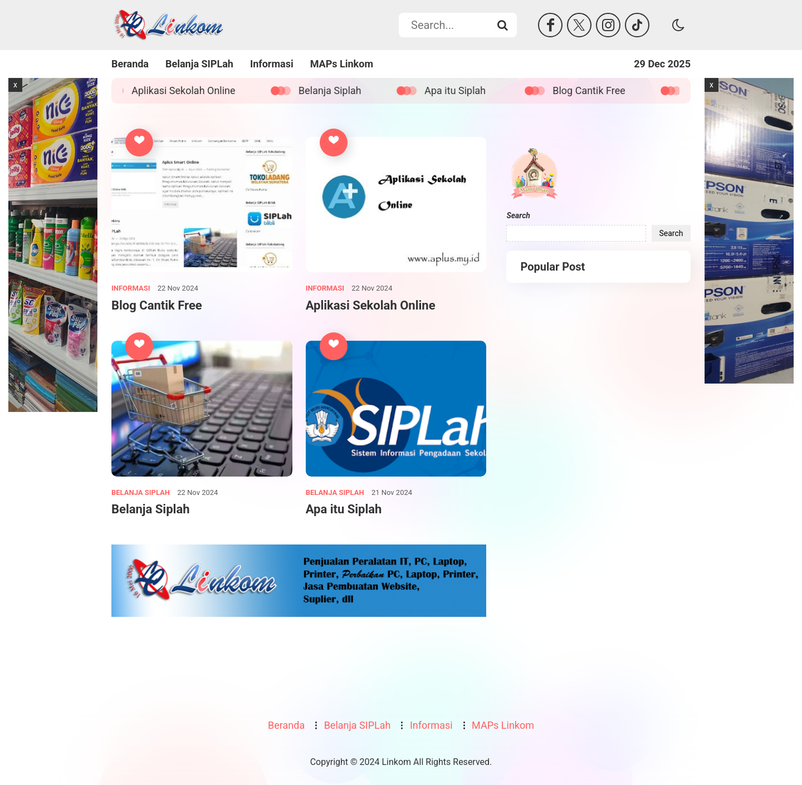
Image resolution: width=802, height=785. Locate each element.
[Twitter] (579, 25)
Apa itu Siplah (461, 90)
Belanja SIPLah (199, 64)
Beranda (130, 64)
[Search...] (502, 25)
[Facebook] (550, 25)
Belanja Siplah (336, 90)
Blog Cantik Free (595, 90)
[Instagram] (608, 25)
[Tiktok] (637, 25)
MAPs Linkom (341, 64)
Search (518, 215)
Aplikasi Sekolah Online (190, 90)
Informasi (272, 64)
